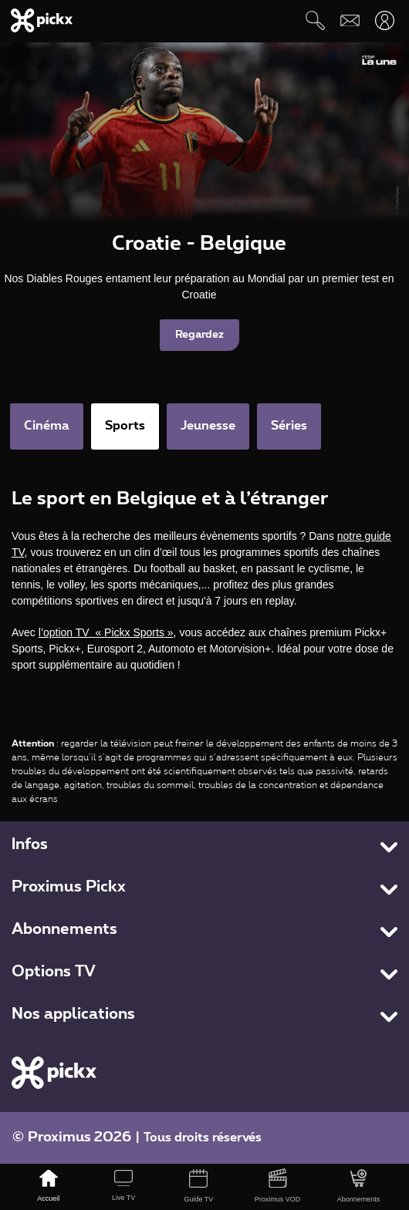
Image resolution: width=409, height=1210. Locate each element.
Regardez (199, 334)
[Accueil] (48, 1187)
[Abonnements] (358, 1187)
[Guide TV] (198, 1187)
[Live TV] (123, 1187)
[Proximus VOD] (277, 1187)
